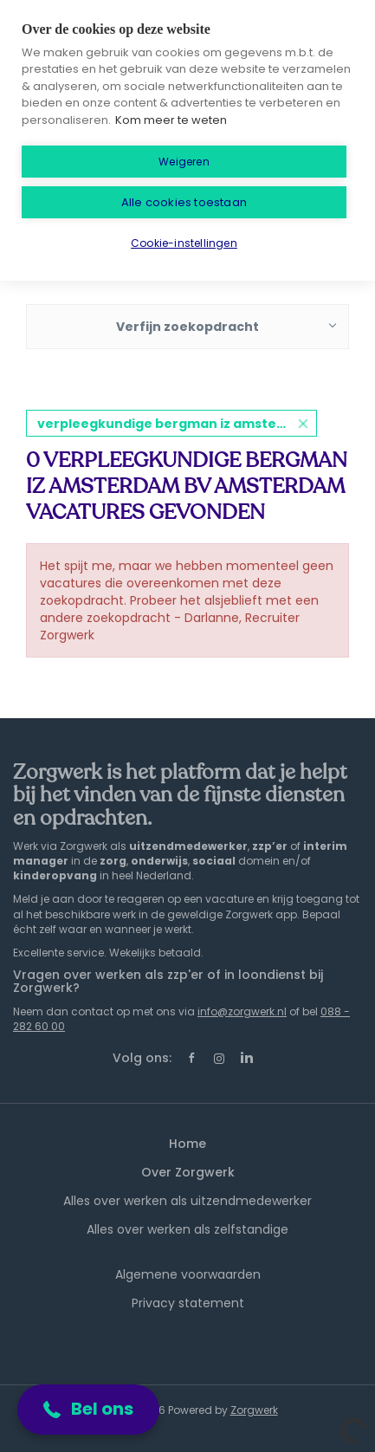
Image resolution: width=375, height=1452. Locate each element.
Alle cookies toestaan (184, 202)
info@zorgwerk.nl (242, 1011)
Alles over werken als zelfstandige (187, 1229)
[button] (88, 1409)
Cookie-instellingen (184, 243)
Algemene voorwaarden (188, 1274)
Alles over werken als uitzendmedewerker (187, 1200)
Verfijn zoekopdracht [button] (187, 326)
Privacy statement (188, 1303)
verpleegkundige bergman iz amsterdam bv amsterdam (177, 423)
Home (187, 1143)
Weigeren (184, 161)
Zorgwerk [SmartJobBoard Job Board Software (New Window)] (254, 1410)
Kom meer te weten (171, 120)
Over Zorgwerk (188, 1172)
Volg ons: (142, 1057)
